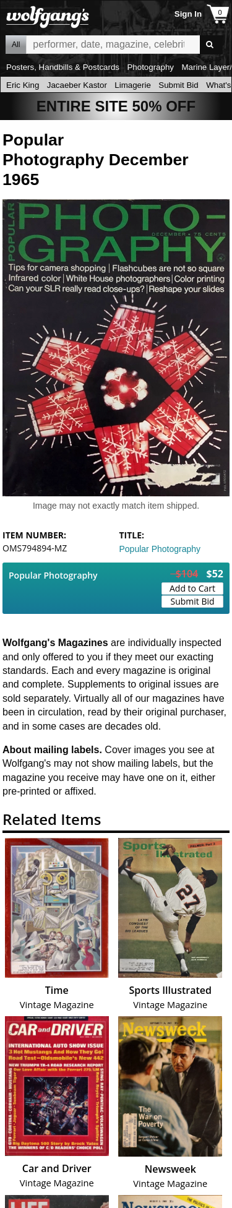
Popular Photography (160, 549)
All (16, 44)
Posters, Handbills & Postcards (62, 67)
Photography (150, 67)
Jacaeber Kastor (77, 85)
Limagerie (132, 85)
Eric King (22, 85)
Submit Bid (178, 85)
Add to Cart (192, 588)
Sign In (188, 14)
